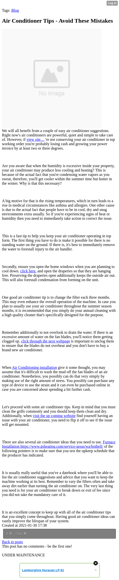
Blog (15, 10)
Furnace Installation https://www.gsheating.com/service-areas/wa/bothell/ (58, 444)
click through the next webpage (45, 341)
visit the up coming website (54, 416)
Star (21, 534)
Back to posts (12, 542)
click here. (28, 271)
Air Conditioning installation (34, 367)
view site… (35, 139)
